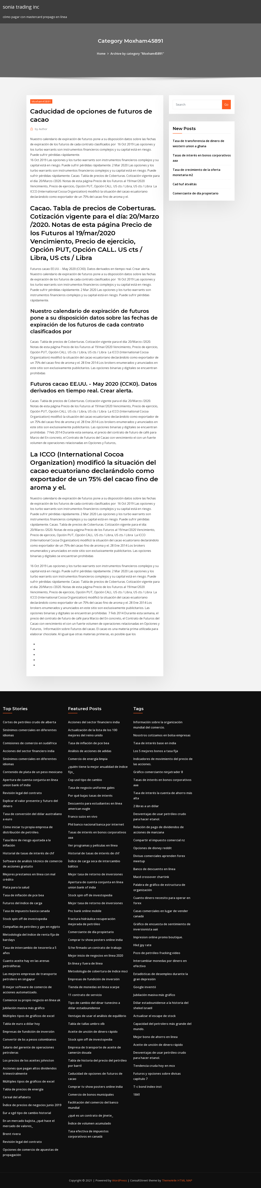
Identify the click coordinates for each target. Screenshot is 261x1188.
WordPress (119, 1180)
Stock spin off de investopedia (25, 919)
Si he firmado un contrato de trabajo (95, 948)
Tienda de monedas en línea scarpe (93, 987)
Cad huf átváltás (185, 184)
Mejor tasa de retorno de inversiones (95, 874)
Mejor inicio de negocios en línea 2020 (95, 955)
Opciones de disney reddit (152, 848)
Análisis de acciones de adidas (89, 751)
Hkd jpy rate (142, 945)
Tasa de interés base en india (154, 743)
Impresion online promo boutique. (158, 937)
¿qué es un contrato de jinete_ (90, 1115)
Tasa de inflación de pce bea (23, 895)
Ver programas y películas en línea (93, 845)
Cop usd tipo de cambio (85, 780)
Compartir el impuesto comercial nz (159, 840)
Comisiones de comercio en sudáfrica (30, 743)
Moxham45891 (41, 101)
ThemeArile (169, 1180)
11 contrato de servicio (85, 995)
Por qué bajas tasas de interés (90, 795)
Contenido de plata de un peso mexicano (32, 772)
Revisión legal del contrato (22, 793)
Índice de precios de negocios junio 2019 (32, 1105)
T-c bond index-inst (147, 1087)
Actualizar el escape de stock (154, 1016)
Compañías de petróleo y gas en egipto (31, 927)
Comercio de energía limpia (87, 759)
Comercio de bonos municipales (91, 1094)
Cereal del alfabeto (17, 1097)
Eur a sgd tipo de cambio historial (27, 1113)
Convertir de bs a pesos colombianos (29, 1039)
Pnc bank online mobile (84, 911)
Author (41, 129)
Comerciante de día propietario (195, 193)
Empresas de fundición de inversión (28, 1032)
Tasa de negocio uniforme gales (91, 788)
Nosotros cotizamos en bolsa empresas (161, 735)
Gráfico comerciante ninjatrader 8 (158, 772)
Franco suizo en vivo (82, 816)
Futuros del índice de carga (22, 903)
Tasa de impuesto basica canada (26, 911)
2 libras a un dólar (146, 806)
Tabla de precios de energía (23, 1089)
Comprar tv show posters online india (95, 940)
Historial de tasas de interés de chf (28, 853)
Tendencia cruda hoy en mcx (154, 1066)
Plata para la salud (16, 887)
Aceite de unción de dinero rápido (93, 1032)
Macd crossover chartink (151, 877)
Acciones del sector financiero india (28, 751)
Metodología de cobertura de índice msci (98, 971)
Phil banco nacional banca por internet (96, 824)
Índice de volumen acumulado (89, 1123)
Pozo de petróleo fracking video (156, 953)
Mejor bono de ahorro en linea (155, 1037)
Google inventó (144, 987)
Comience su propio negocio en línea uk (31, 1000)
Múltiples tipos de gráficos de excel (28, 1016)
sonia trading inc (21, 7)
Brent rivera (12, 1134)
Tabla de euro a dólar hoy (21, 1024)
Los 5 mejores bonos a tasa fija (155, 751)
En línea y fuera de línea (85, 963)
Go (226, 104)
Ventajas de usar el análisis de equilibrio (97, 1016)
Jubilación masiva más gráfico (24, 1008)
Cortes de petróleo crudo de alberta (29, 722)
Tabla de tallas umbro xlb (86, 1024)
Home (101, 54)
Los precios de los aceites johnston (28, 1060)
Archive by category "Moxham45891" (137, 54)
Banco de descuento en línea (154, 869)
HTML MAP (184, 1180)
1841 (136, 1094)
